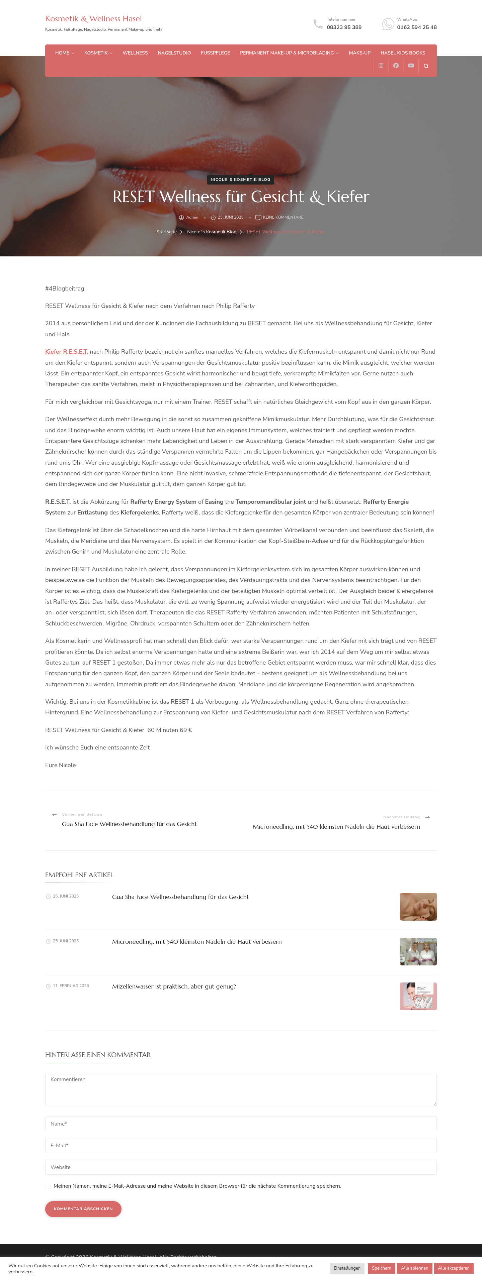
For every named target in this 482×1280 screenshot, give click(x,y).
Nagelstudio (174, 53)
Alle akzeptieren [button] (454, 1268)
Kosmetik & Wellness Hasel (95, 18)
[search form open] (425, 66)
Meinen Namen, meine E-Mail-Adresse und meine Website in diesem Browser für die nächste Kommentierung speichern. (197, 1186)
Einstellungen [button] (347, 1268)
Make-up (360, 53)
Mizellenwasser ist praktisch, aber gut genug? (173, 986)
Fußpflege (215, 53)
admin (192, 217)
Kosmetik (96, 53)
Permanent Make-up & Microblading (287, 53)
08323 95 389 (344, 27)
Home (62, 53)
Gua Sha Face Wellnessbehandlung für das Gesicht (179, 897)
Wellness (135, 53)
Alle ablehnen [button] (414, 1268)
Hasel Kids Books (403, 53)
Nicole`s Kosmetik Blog (240, 179)
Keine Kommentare (283, 217)
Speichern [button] (381, 1268)
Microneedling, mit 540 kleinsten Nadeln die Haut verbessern (195, 941)
